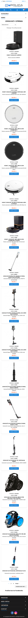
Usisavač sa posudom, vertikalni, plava (14, 571)
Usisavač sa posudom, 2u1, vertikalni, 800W (14, 461)
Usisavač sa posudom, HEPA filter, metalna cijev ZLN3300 (14, 497)
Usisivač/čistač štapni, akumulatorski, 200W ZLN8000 (14, 387)
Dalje (17, 583)
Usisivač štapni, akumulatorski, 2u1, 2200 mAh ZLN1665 (14, 350)
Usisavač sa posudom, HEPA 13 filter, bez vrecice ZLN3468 (14, 534)
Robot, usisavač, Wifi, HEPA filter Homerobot (14, 129)
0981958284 (9, 1)
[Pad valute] (24, 1)
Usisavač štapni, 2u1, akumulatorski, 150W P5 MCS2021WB (14, 276)
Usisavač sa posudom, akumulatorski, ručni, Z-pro (14, 424)
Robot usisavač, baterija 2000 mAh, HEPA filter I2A (14, 203)
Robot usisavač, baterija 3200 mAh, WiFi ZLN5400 (14, 92)
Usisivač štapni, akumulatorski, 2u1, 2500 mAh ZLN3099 (14, 313)
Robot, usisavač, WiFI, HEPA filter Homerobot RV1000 (14, 240)
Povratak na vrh (21, 586)
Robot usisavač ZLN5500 (14, 55)
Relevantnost (9, 25)
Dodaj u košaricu (14, 63)
